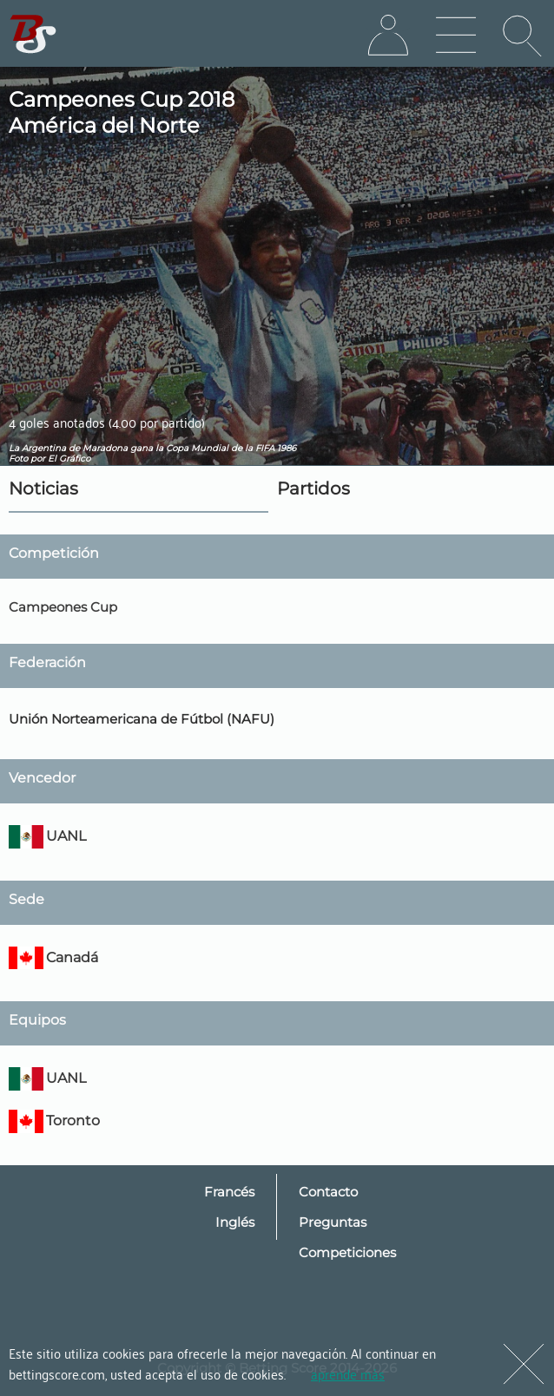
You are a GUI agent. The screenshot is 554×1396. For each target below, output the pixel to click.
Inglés (234, 1222)
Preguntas (332, 1222)
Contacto (328, 1191)
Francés (229, 1191)
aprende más (348, 1373)
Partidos (313, 488)
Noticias (43, 488)
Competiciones (347, 1252)
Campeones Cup (63, 607)
